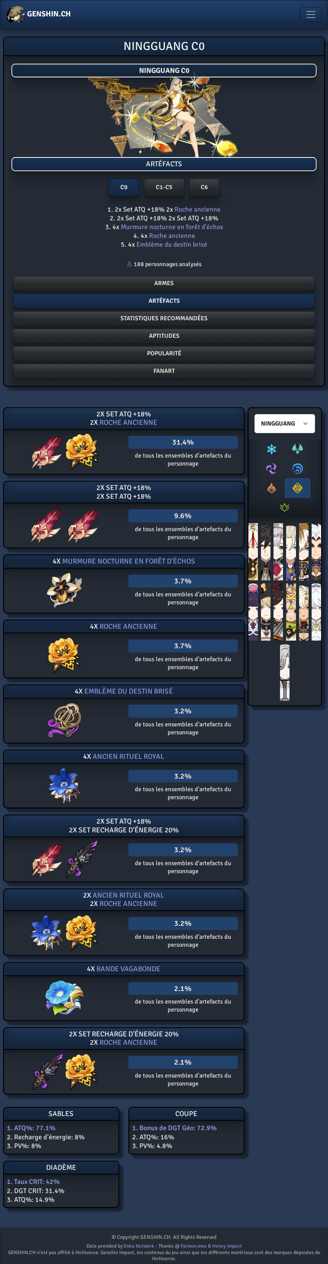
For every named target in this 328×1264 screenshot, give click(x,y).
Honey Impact (227, 1246)
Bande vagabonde (127, 968)
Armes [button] (164, 283)
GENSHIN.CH (38, 14)
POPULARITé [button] (164, 353)
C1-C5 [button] (164, 187)
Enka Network (139, 1246)
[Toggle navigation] (311, 14)
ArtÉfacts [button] (164, 301)
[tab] (272, 449)
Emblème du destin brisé (171, 244)
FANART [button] (164, 371)
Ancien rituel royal (127, 756)
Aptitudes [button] (164, 336)
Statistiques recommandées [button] (164, 318)
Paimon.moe (194, 1246)
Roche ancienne (197, 209)
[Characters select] (284, 423)
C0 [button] (124, 187)
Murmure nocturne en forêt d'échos (171, 227)
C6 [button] (204, 187)
